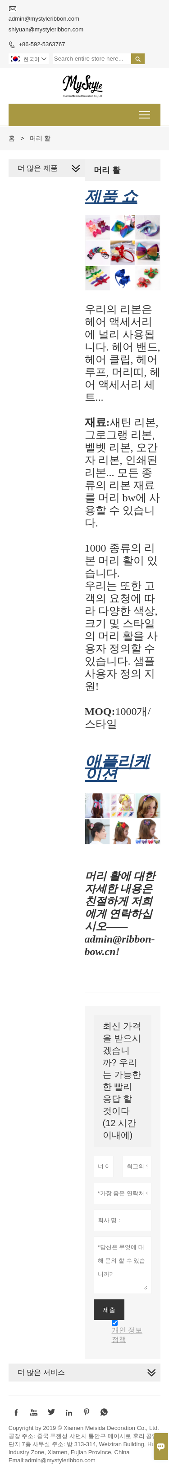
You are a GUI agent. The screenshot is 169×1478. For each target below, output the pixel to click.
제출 (109, 1309)
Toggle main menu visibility (145, 112)
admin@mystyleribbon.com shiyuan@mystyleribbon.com (46, 24)
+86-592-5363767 (41, 44)
